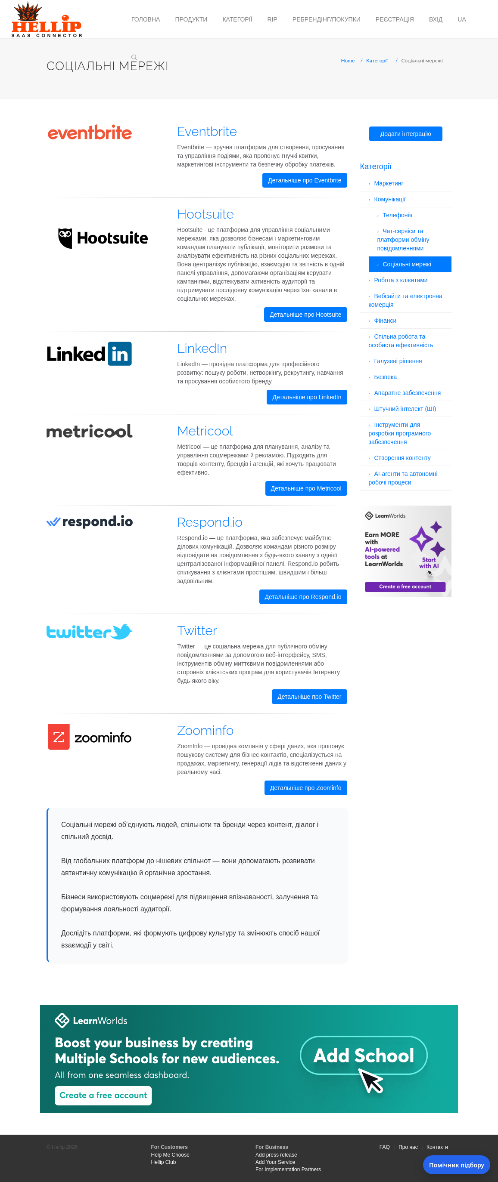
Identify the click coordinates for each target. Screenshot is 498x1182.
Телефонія (398, 215)
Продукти (191, 19)
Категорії (237, 19)
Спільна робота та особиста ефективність (401, 341)
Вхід (435, 19)
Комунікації (390, 199)
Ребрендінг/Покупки (327, 19)
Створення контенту (402, 457)
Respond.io (210, 522)
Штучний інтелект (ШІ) (405, 408)
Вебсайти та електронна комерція (405, 300)
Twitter (197, 630)
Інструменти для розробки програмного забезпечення (400, 433)
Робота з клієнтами (401, 280)
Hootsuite (205, 214)
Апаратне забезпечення (407, 392)
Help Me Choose (170, 1155)
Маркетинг (389, 183)
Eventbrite (207, 131)
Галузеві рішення (398, 361)
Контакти (437, 1147)
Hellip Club (163, 1162)
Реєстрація (395, 19)
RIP (272, 19)
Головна (145, 19)
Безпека (385, 376)
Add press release (276, 1155)
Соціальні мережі (407, 264)
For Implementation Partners (288, 1170)
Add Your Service (275, 1162)
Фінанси (385, 320)
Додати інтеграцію (405, 133)
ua (462, 19)
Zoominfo (205, 730)
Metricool (205, 430)
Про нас (408, 1147)
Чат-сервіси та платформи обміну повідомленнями (403, 240)
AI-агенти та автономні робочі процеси (403, 478)
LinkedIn (202, 348)
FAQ (385, 1147)
